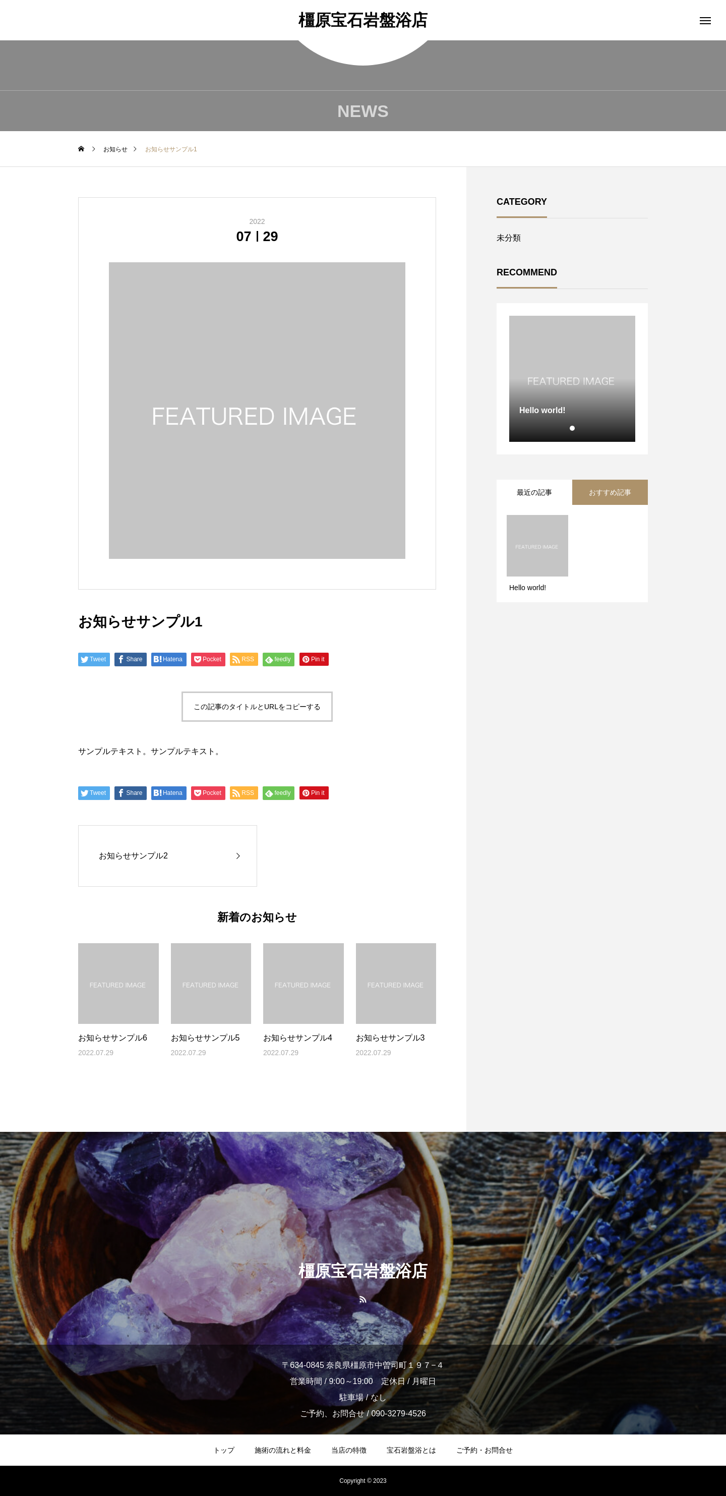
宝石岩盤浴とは (411, 1450)
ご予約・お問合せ (484, 1450)
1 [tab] (573, 428)
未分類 (509, 238)
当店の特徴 (349, 1450)
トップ (223, 1450)
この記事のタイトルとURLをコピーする (257, 707)
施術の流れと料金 (283, 1450)
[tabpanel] (572, 379)
